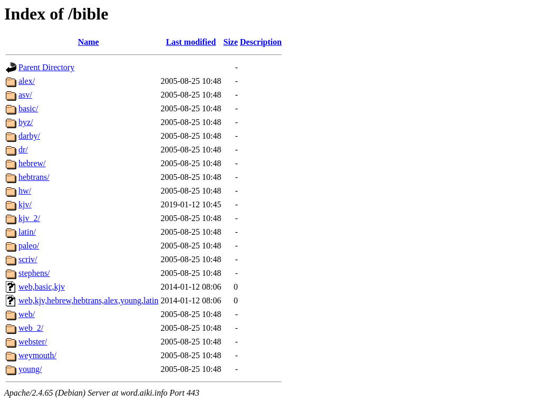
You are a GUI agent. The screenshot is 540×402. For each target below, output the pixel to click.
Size (231, 41)
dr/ (23, 149)
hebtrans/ (34, 177)
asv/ (25, 94)
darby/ (29, 135)
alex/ (26, 80)
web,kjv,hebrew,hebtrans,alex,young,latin (88, 300)
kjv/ (25, 204)
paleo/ (28, 245)
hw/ (24, 190)
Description (261, 41)
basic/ (28, 108)
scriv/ (27, 259)
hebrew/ (32, 163)
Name (88, 41)
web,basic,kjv (41, 286)
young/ (30, 369)
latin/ (27, 231)
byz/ (25, 122)
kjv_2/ (29, 218)
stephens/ (34, 273)
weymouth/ (37, 355)
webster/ (32, 341)
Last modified (191, 41)
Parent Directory (46, 67)
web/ (26, 314)
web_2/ (30, 327)
